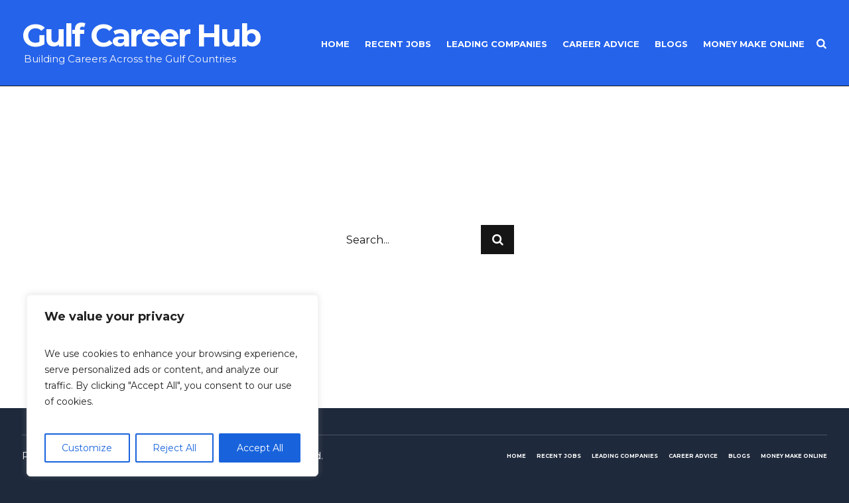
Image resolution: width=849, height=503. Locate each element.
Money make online (794, 456)
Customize (87, 448)
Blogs (739, 456)
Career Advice (693, 456)
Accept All (260, 448)
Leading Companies (625, 456)
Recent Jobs (559, 456)
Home (516, 456)
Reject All (174, 448)
